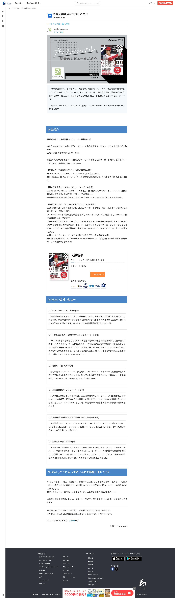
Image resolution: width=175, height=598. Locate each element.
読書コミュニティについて (96, 578)
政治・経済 (66, 560)
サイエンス (66, 570)
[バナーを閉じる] (134, 588)
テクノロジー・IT (68, 567)
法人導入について (93, 575)
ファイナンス (67, 563)
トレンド (65, 580)
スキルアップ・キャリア (46, 557)
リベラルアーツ (67, 574)
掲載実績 (90, 565)
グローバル (66, 557)
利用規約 (36, 594)
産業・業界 (42, 584)
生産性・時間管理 (44, 563)
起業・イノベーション (46, 574)
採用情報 (90, 561)
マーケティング (44, 580)
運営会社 (90, 558)
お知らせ (90, 568)
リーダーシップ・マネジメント (48, 567)
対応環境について (93, 581)
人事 (40, 577)
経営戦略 (42, 570)
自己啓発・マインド (45, 560)
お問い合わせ (92, 585)
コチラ (72, 521)
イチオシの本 (15, 8)
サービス (90, 571)
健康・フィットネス (69, 577)
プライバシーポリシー (46, 594)
